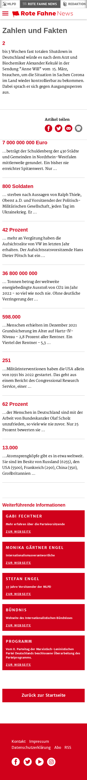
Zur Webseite (18, 531)
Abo (57, 747)
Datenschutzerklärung (31, 747)
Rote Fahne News (42, 4)
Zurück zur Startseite (44, 695)
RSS (67, 747)
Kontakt (19, 741)
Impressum (39, 741)
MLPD (11, 4)
